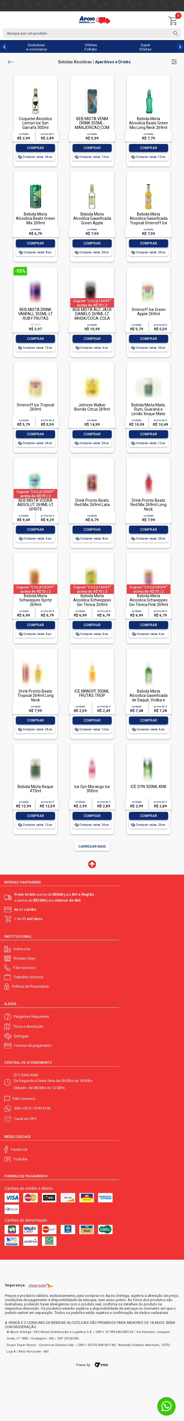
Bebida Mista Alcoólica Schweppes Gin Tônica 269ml (92, 600)
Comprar (35, 148)
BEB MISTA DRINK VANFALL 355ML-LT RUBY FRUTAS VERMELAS (35, 316)
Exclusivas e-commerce (36, 47)
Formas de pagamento (33, 1045)
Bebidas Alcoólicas (75, 62)
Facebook (19, 1149)
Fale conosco (24, 968)
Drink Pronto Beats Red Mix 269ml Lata (92, 502)
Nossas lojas (24, 958)
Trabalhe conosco (28, 977)
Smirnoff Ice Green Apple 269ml (149, 311)
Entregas (21, 1036)
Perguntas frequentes (31, 1016)
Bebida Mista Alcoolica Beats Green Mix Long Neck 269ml (148, 123)
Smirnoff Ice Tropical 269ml (35, 407)
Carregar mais (92, 847)
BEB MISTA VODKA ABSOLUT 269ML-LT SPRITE (35, 504)
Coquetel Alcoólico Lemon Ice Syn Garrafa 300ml (35, 123)
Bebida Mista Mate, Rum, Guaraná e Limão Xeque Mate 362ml (148, 411)
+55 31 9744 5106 (36, 1108)
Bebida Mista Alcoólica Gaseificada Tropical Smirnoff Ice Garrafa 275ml (149, 220)
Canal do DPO (25, 1119)
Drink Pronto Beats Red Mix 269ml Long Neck (148, 504)
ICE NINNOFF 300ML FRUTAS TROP (92, 693)
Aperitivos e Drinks (113, 62)
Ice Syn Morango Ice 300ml (92, 788)
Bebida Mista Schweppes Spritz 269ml (35, 600)
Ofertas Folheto (90, 47)
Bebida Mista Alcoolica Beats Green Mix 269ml (35, 218)
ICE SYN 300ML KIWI (148, 786)
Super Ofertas (145, 47)
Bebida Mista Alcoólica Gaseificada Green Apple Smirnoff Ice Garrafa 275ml (92, 223)
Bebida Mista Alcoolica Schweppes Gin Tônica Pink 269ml (148, 600)
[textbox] (92, 33)
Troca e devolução (28, 1026)
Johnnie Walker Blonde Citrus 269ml (92, 407)
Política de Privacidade (30, 986)
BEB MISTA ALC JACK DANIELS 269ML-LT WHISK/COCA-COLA (92, 314)
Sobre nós (21, 949)
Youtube (20, 1159)
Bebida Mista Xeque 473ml (35, 788)
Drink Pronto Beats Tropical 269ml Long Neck (36, 695)
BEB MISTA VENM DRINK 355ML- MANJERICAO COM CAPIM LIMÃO (92, 125)
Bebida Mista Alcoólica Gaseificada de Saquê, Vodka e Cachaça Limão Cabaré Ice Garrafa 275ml (149, 702)
